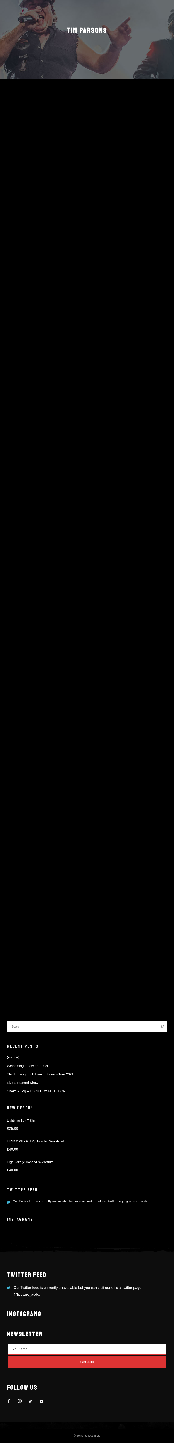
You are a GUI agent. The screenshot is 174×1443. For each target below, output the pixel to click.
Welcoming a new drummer (27, 1066)
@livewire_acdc (136, 1201)
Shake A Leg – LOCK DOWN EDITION (36, 1091)
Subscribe (87, 1361)
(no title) (13, 1057)
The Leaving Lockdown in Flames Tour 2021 (40, 1074)
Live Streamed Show (22, 1083)
